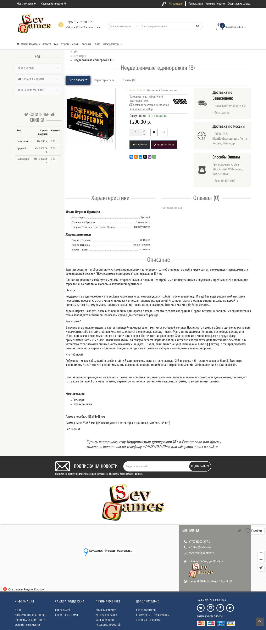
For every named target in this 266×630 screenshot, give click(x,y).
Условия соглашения (28, 624)
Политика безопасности (30, 620)
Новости (47, 44)
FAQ (56, 44)
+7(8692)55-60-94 (200, 547)
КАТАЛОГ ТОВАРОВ (28, 44)
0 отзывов (152, 90)
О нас (97, 44)
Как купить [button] (38, 68)
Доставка (86, 44)
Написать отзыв (169, 90)
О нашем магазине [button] (38, 90)
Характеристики (104, 80)
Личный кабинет (106, 610)
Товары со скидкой (148, 620)
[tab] (38, 68)
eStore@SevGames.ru (202, 553)
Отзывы (65, 44)
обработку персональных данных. (126, 473)
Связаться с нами (66, 615)
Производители (112, 44)
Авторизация (176, 3)
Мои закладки (105, 620)
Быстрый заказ (164, 144)
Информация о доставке (30, 615)
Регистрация (196, 3)
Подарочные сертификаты (152, 615)
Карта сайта (62, 610)
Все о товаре (78, 80)
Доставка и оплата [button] (38, 79)
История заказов (106, 615)
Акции (75, 44)
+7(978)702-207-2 (199, 542)
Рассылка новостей (108, 624)
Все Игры (80, 56)
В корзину (139, 144)
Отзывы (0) (128, 80)
